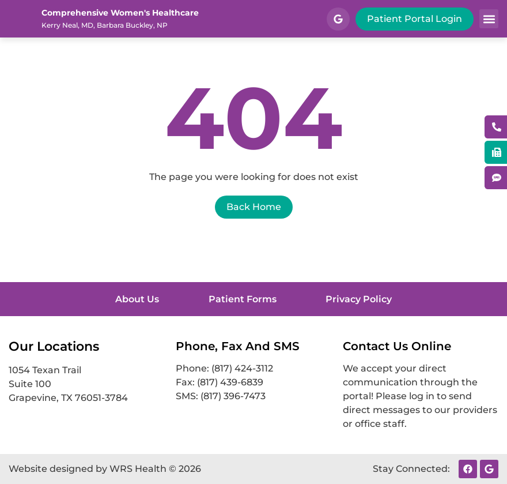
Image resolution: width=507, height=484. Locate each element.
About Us (129, 299)
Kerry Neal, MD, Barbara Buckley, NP (104, 25)
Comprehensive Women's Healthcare (120, 12)
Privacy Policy (367, 299)
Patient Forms (243, 299)
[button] (488, 18)
